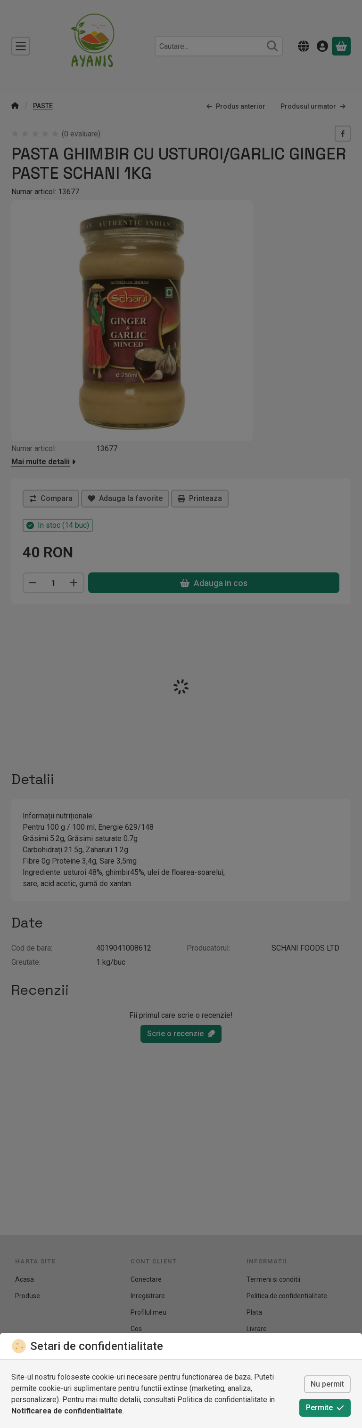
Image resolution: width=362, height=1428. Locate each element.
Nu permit (327, 1384)
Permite (325, 1407)
